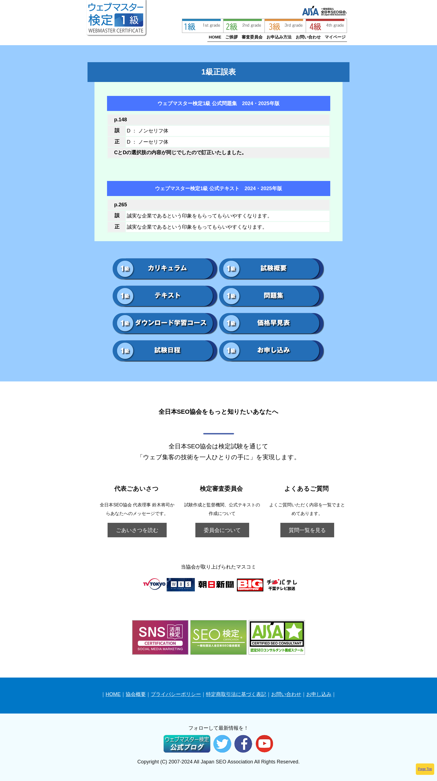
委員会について (222, 530)
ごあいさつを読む (137, 530)
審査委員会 (252, 37)
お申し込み (318, 694)
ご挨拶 (231, 37)
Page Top (425, 769)
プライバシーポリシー (176, 694)
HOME (215, 37)
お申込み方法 (279, 37)
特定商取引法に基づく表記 (236, 694)
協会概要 (136, 694)
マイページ (335, 37)
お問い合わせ (308, 37)
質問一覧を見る (307, 530)
